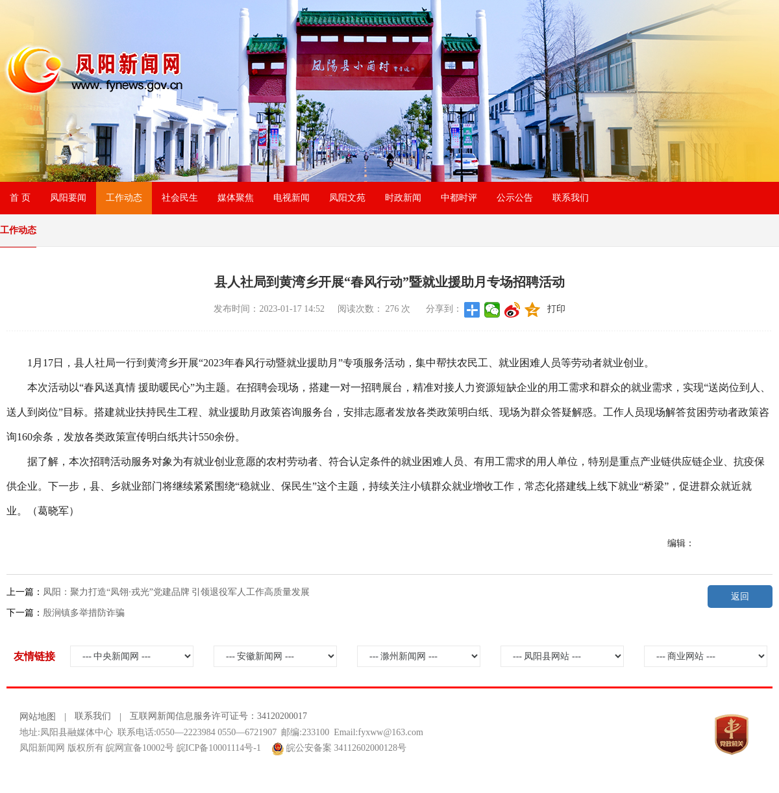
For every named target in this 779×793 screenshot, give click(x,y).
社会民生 (180, 198)
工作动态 (124, 198)
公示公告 (515, 198)
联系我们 (570, 198)
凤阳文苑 (347, 198)
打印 (556, 309)
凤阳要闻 (68, 198)
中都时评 (459, 198)
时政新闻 (403, 198)
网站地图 (37, 717)
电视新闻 (291, 198)
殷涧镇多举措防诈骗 (84, 613)
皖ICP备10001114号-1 (219, 748)
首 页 (20, 198)
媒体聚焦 (235, 198)
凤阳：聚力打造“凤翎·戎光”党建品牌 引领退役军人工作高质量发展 (176, 592)
